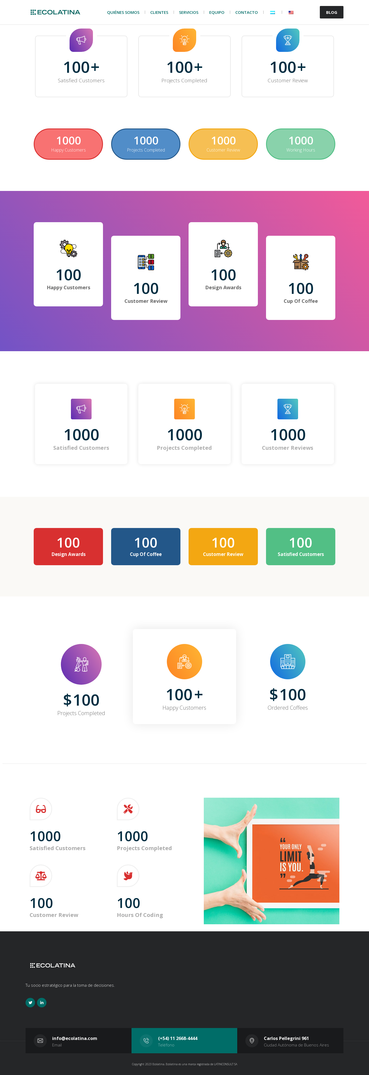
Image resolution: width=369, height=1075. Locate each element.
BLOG (331, 12)
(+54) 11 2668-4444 (177, 1038)
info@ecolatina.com (74, 1038)
